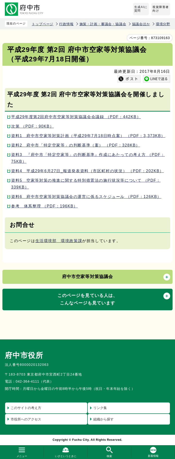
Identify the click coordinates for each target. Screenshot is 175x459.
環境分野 (163, 24)
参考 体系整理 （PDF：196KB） (44, 206)
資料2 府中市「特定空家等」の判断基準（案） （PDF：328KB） (75, 145)
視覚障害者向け (160, 9)
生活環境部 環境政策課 (58, 241)
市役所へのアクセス (26, 419)
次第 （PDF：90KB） (32, 126)
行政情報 (66, 24)
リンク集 (100, 408)
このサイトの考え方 (26, 408)
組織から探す (103, 419)
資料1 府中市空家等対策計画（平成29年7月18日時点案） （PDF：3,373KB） (88, 136)
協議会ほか (141, 24)
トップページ (42, 24)
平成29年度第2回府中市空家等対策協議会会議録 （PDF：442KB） (76, 117)
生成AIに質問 (141, 9)
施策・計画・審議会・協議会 (103, 24)
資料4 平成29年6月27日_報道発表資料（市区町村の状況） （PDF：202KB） (87, 171)
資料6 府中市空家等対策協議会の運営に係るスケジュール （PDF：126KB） (86, 197)
